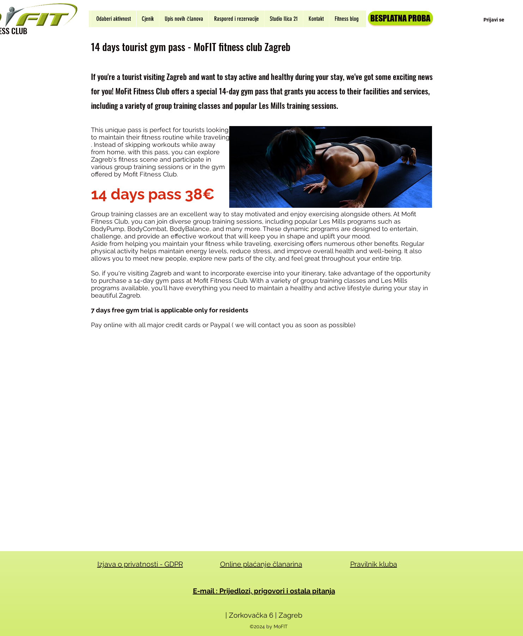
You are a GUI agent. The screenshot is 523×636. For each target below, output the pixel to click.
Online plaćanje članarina (261, 564)
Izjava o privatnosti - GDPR (140, 564)
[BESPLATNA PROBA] (400, 18)
